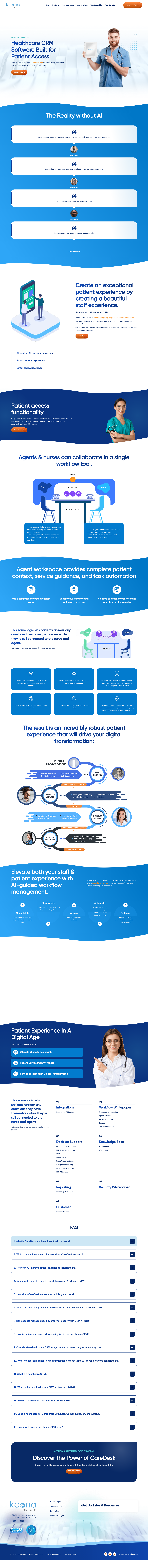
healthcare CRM (37, 62)
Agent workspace (106, 1116)
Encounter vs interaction (108, 1112)
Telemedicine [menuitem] (56, 1507)
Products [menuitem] (55, 5)
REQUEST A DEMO (74, 1472)
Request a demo (21, 72)
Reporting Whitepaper (64, 1192)
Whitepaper (60, 1154)
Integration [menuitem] (54, 1512)
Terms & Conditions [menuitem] (54, 1555)
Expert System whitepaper (66, 1147)
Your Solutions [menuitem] (82, 5)
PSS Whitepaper (62, 1172)
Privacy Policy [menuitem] (70, 1555)
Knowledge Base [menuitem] (57, 1503)
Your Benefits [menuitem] (110, 5)
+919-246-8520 (18, 1522)
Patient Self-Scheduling (65, 1168)
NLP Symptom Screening (65, 1150)
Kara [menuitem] (47, 5)
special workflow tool (100, 883)
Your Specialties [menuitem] (96, 5)
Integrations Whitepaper (65, 1112)
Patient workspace (106, 1119)
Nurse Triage (61, 1157)
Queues (102, 1123)
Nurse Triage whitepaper (65, 1161)
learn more (84, 336)
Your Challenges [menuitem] (68, 5)
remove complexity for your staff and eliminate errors (114, 317)
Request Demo (132, 5)
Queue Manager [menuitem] (57, 1517)
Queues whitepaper (106, 1127)
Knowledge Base (105, 1147)
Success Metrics (62, 1212)
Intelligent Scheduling (64, 1165)
